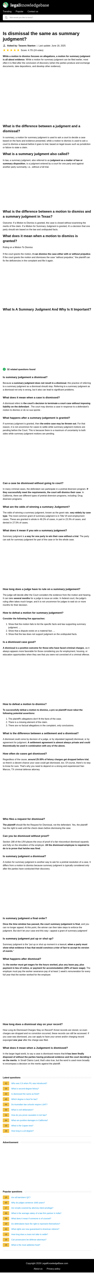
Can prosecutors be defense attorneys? (28, 1240)
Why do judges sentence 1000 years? (28, 1203)
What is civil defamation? (22, 1110)
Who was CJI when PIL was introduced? (29, 1083)
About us (38, 1269)
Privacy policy (53, 1269)
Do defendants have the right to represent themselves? (35, 1224)
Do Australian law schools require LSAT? (29, 1104)
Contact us (33, 11)
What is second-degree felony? (25, 1089)
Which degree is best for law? (24, 1099)
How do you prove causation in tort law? (29, 1115)
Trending (7, 11)
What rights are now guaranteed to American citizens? (35, 1229)
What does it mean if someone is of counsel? (31, 1218)
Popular (19, 11)
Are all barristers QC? (20, 1197)
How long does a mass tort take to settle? (29, 1234)
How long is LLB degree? (22, 1131)
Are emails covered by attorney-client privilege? (32, 1208)
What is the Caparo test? (22, 1126)
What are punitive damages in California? (29, 1120)
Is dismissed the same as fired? (25, 1094)
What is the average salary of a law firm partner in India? (36, 1213)
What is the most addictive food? (25, 1245)
